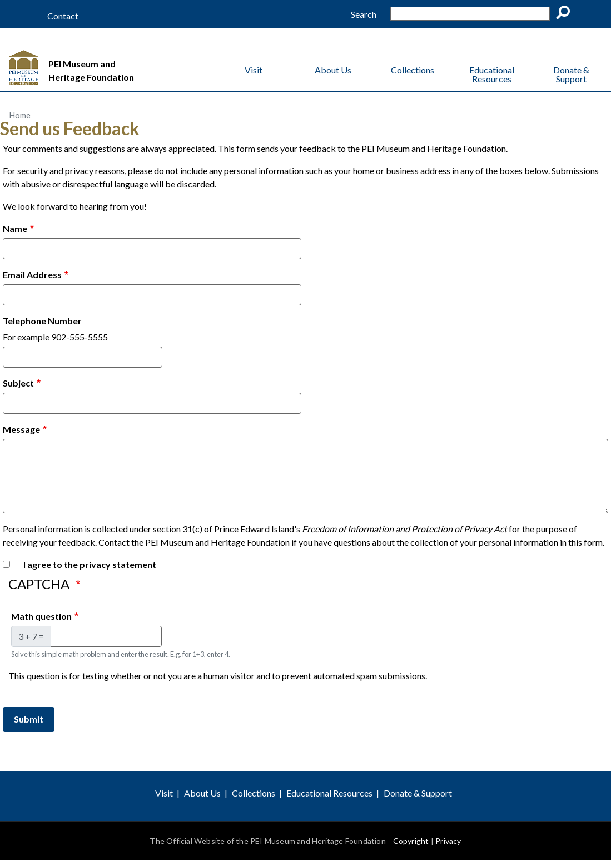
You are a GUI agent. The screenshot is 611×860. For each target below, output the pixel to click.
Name (15, 228)
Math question (41, 616)
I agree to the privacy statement (89, 564)
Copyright (411, 841)
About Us (333, 70)
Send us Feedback (70, 128)
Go (566, 14)
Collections (412, 70)
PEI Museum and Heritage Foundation (91, 70)
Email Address (32, 274)
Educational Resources (491, 74)
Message (21, 429)
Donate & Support (571, 74)
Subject (18, 383)
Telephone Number (42, 320)
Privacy (448, 841)
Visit (253, 70)
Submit (28, 719)
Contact (62, 16)
